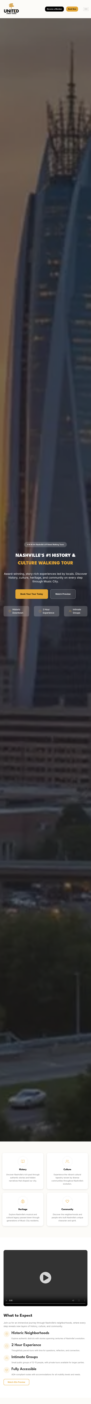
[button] (45, 1278)
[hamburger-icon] (86, 9)
